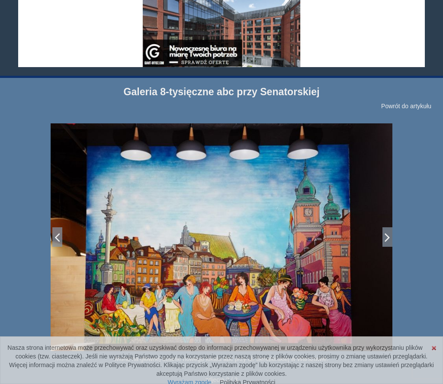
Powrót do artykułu (406, 106)
